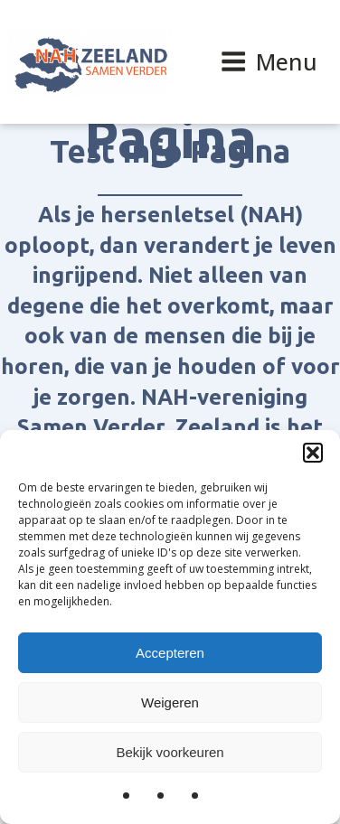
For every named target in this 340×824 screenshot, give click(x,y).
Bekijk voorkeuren (169, 752)
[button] (313, 453)
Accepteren (170, 652)
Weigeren (170, 702)
